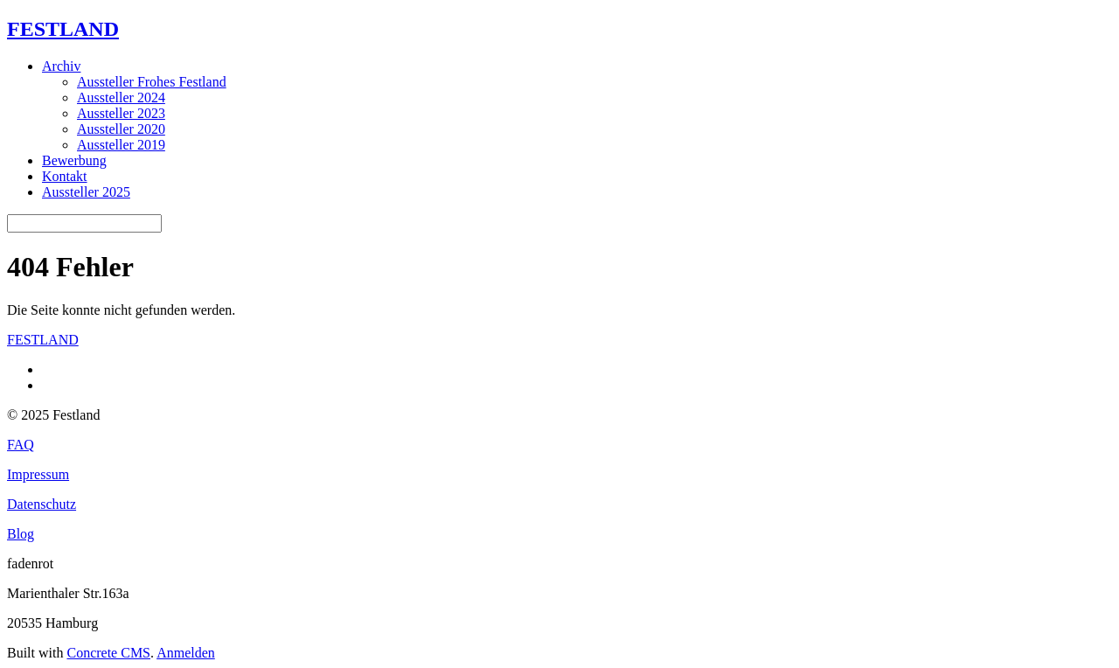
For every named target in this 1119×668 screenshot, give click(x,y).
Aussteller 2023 (121, 113)
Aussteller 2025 (86, 191)
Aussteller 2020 (121, 129)
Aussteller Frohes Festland (151, 81)
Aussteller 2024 (121, 97)
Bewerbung (74, 160)
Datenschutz (41, 504)
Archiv (61, 66)
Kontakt (64, 176)
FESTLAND (63, 28)
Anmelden (185, 652)
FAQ (20, 444)
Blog (20, 533)
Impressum (38, 474)
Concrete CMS (108, 652)
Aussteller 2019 (121, 144)
